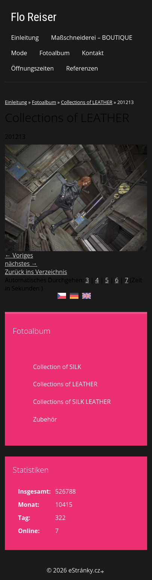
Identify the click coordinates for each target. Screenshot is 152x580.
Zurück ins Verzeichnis (36, 272)
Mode (19, 53)
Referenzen (82, 68)
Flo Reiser (34, 17)
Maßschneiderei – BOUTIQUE (91, 37)
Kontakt (93, 53)
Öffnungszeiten (32, 68)
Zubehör (45, 419)
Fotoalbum (54, 53)
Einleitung (25, 37)
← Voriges (19, 255)
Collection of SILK (57, 367)
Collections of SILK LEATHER (72, 402)
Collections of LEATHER (86, 102)
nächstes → (21, 263)
